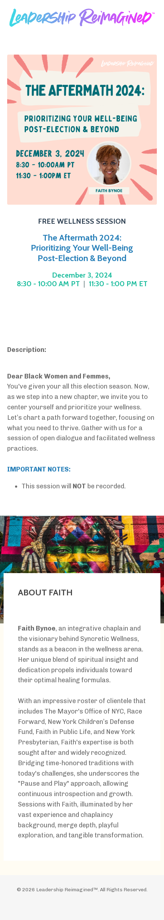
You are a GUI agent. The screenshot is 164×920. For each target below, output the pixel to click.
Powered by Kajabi (82, 901)
